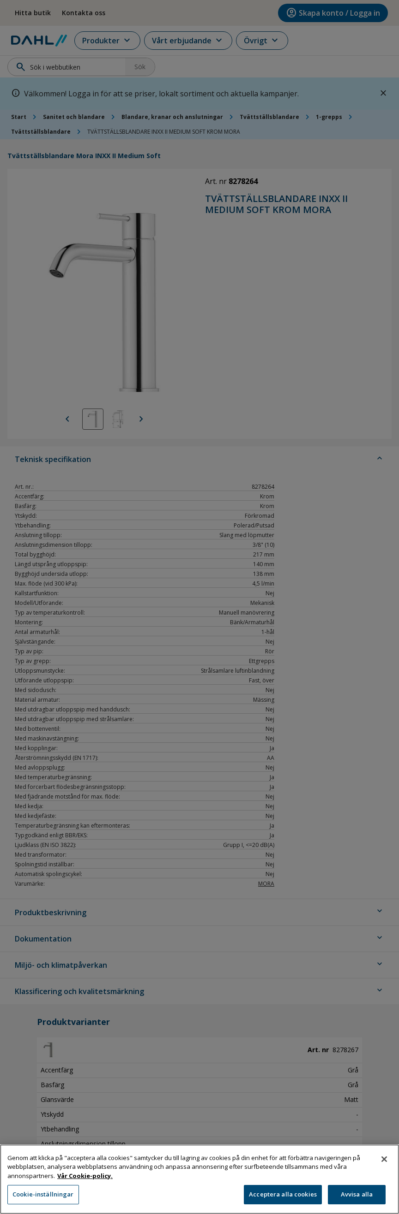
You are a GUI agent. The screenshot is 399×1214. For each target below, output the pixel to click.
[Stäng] (384, 1164)
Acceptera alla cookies (283, 1199)
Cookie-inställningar (43, 1199)
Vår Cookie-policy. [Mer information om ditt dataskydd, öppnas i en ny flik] (85, 1180)
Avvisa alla (357, 1199)
